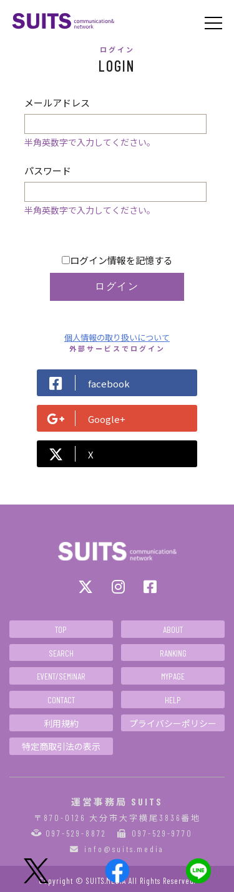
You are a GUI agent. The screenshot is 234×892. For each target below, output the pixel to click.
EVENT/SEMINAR (61, 676)
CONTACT (61, 700)
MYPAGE (173, 676)
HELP (173, 700)
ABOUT (173, 629)
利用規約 (61, 723)
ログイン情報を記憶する (117, 260)
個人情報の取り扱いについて (117, 337)
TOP (61, 629)
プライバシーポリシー (173, 723)
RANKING (173, 653)
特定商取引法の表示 (61, 746)
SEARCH (61, 653)
